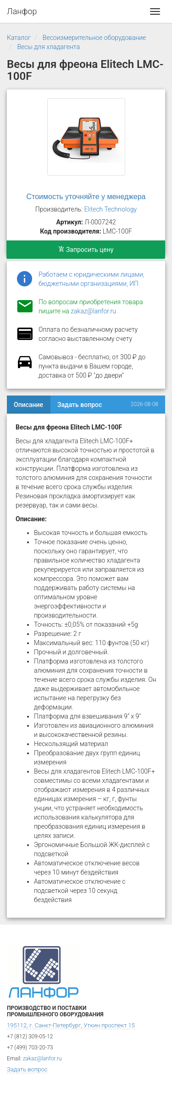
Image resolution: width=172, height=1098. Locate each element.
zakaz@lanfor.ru (93, 311)
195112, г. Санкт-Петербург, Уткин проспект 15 (71, 1025)
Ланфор (22, 11)
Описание (28, 404)
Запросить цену (86, 249)
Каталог (19, 37)
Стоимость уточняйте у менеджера (86, 197)
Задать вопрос (79, 404)
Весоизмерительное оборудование (94, 37)
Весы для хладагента (48, 46)
